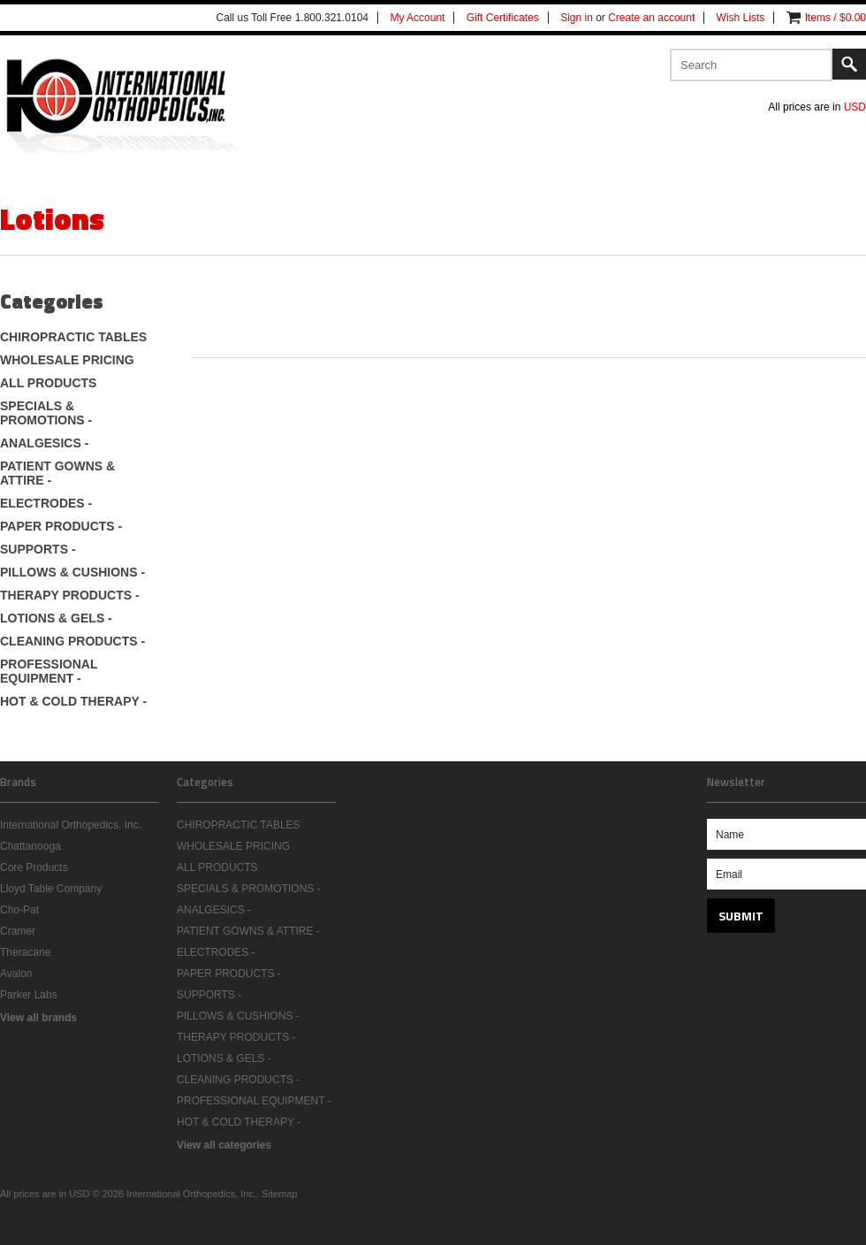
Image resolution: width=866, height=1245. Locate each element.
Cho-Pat (19, 910)
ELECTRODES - (46, 503)
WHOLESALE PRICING (67, 360)
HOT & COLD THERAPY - (73, 701)
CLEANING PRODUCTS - (72, 641)
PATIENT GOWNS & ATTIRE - (57, 473)
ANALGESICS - (44, 443)
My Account (417, 17)
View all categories (224, 1145)
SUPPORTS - (38, 549)
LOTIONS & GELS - (56, 618)
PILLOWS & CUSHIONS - (72, 572)
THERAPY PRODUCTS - (70, 595)
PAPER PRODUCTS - (61, 526)
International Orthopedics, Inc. (70, 825)
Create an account (651, 17)
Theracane (25, 952)
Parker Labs (28, 995)
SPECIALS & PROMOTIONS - (46, 413)
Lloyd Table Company (51, 888)
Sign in (576, 17)
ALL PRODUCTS (48, 383)
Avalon (16, 973)
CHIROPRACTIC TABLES (73, 337)
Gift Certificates (503, 17)
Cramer (17, 931)
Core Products (34, 867)
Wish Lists (741, 17)
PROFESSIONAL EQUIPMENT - (48, 671)
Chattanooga (30, 846)
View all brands (38, 1018)
